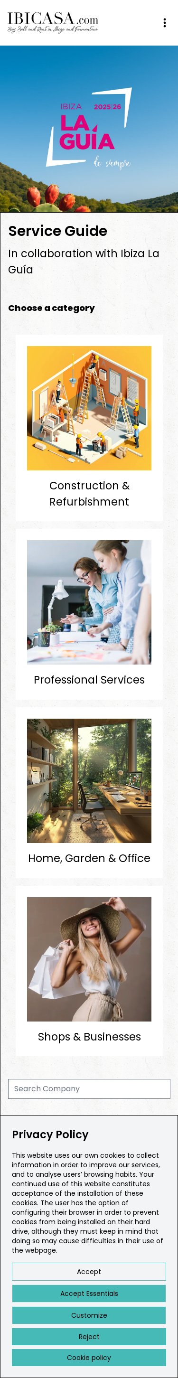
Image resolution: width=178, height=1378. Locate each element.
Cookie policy (89, 1357)
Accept (89, 1271)
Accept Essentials (89, 1293)
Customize (89, 1315)
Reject (89, 1336)
